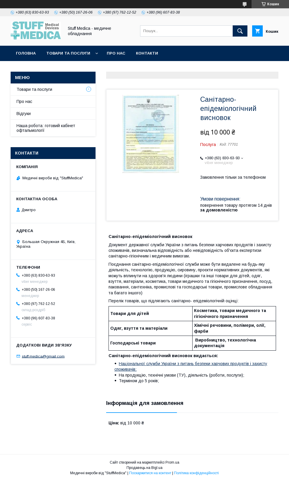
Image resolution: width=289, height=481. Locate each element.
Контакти (147, 53)
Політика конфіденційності (196, 473)
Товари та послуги (68, 53)
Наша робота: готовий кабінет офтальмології (46, 128)
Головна (26, 53)
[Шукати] (240, 31)
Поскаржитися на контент (150, 473)
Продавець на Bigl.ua (144, 468)
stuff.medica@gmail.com (43, 356)
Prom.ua (172, 462)
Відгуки (24, 113)
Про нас (116, 53)
